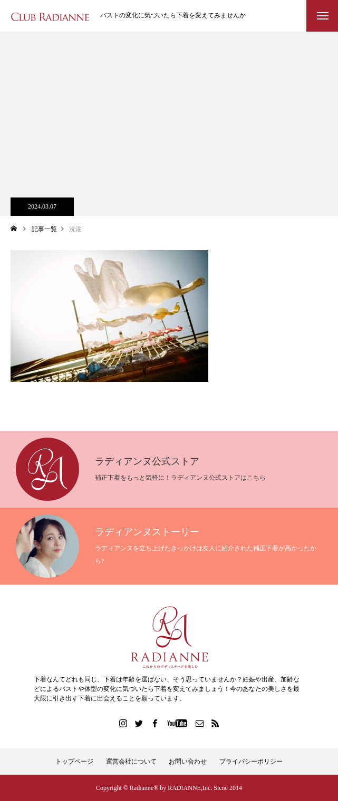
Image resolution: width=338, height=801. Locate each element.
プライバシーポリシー (251, 761)
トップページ (74, 761)
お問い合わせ (188, 761)
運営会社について (131, 761)
